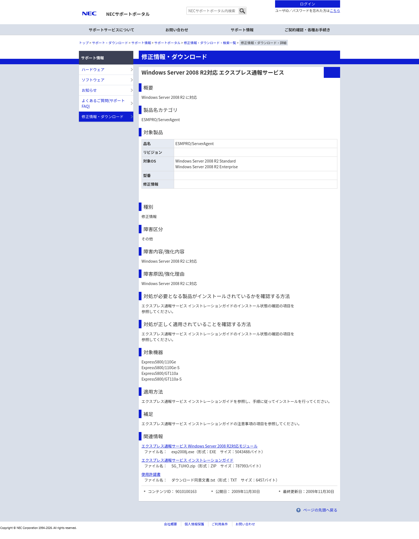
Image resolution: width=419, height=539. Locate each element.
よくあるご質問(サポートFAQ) (103, 103)
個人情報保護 (194, 524)
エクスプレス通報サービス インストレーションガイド (187, 460)
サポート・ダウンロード (110, 42)
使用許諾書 (151, 474)
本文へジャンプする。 (209, 0)
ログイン (307, 4)
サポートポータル (167, 42)
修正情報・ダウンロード (103, 116)
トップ (84, 42)
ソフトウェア (93, 79)
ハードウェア (93, 69)
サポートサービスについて (111, 29)
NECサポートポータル (128, 14)
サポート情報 (141, 42)
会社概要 (170, 524)
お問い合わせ (176, 29)
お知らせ (89, 90)
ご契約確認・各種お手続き (307, 29)
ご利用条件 (220, 524)
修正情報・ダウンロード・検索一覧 (210, 42)
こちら (335, 10)
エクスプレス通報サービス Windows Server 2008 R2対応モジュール (199, 446)
